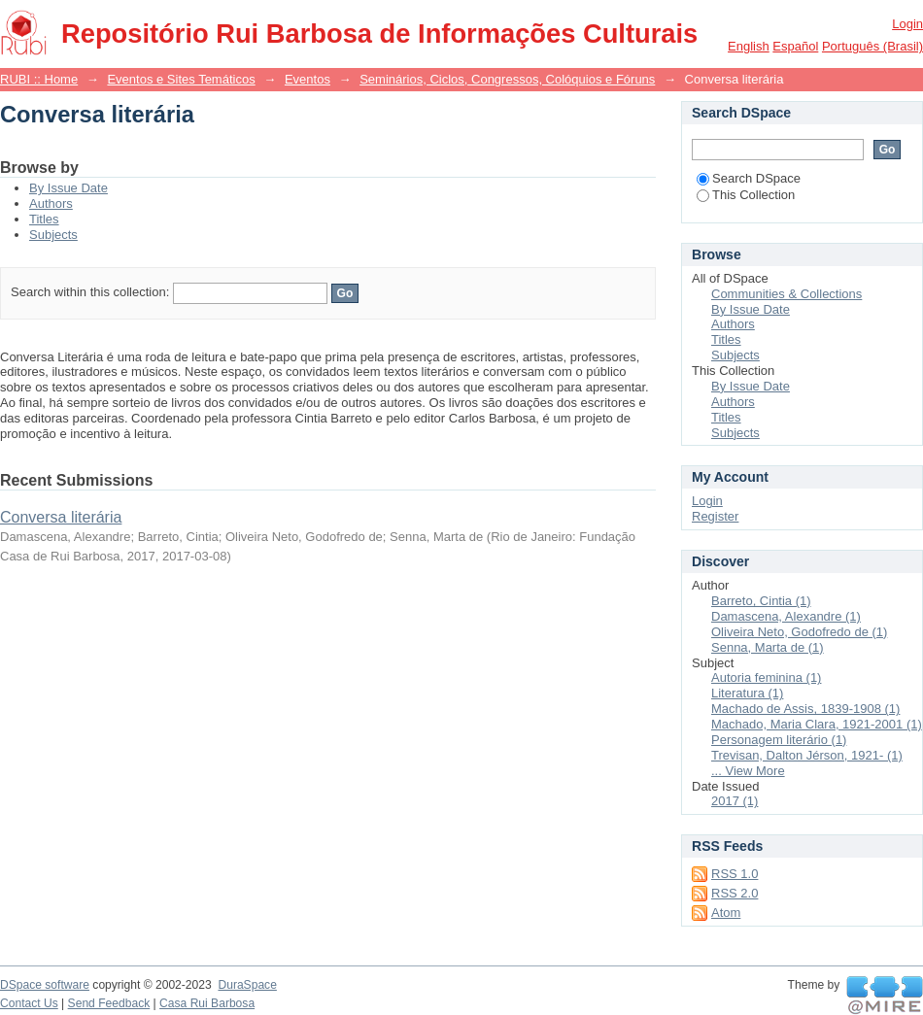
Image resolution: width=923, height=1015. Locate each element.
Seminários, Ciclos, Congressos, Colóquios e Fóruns (507, 79)
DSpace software (44, 985)
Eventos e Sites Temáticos (181, 79)
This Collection (746, 194)
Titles (44, 219)
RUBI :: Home (39, 79)
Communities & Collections (786, 294)
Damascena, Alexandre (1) (786, 616)
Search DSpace (749, 178)
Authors (51, 203)
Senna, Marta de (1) (767, 647)
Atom (725, 912)
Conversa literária (60, 517)
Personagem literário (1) (778, 739)
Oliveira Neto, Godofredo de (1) (799, 632)
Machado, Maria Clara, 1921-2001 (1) (816, 724)
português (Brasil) (872, 46)
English (748, 46)
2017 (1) (734, 801)
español (795, 46)
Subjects (53, 234)
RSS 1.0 (734, 873)
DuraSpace (247, 985)
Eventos (307, 79)
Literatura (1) (747, 693)
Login (907, 24)
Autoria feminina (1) (766, 677)
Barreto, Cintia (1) (761, 600)
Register (715, 516)
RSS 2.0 (734, 893)
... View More (748, 770)
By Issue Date (68, 188)
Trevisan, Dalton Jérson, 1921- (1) (807, 755)
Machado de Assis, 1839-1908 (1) (805, 708)
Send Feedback (109, 1003)
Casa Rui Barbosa (207, 1003)
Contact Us (29, 1003)
